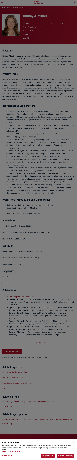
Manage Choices (7, 455)
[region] (38, 449)
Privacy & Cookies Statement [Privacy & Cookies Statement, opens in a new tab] (11, 452)
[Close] (74, 442)
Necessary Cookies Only (65, 456)
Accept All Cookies (48, 456)
